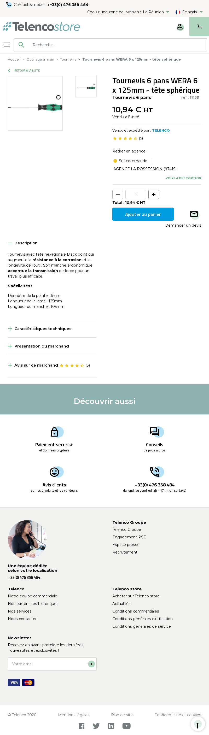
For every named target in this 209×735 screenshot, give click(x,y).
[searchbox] (118, 44)
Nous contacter (22, 618)
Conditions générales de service (141, 626)
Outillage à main (40, 59)
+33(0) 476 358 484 (69, 4)
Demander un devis (183, 225)
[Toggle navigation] (7, 44)
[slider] (125, 138)
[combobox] (110, 44)
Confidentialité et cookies (177, 715)
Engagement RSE (129, 537)
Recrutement (124, 552)
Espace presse (126, 544)
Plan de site (122, 715)
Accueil (14, 59)
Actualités (121, 603)
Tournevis (68, 59)
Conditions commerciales (135, 611)
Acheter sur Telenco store (136, 596)
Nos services (20, 611)
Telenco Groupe (126, 529)
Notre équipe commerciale (32, 596)
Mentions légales (74, 715)
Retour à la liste (24, 70)
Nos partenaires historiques (33, 603)
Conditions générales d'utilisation (142, 618)
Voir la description (183, 178)
